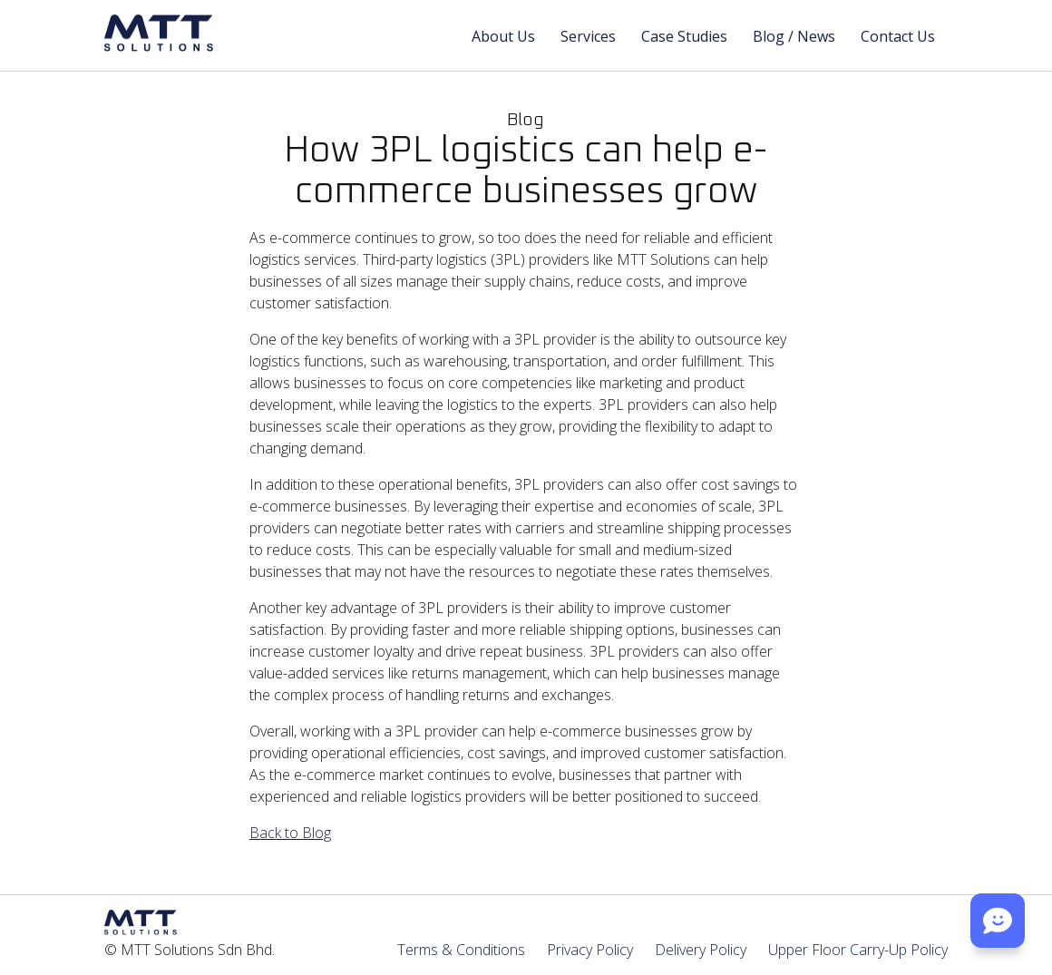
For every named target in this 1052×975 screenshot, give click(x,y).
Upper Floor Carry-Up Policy (858, 950)
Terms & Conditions (461, 950)
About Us (503, 36)
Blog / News (794, 36)
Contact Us (898, 36)
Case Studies (684, 36)
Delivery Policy (700, 950)
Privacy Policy (590, 950)
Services (588, 36)
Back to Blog (290, 833)
